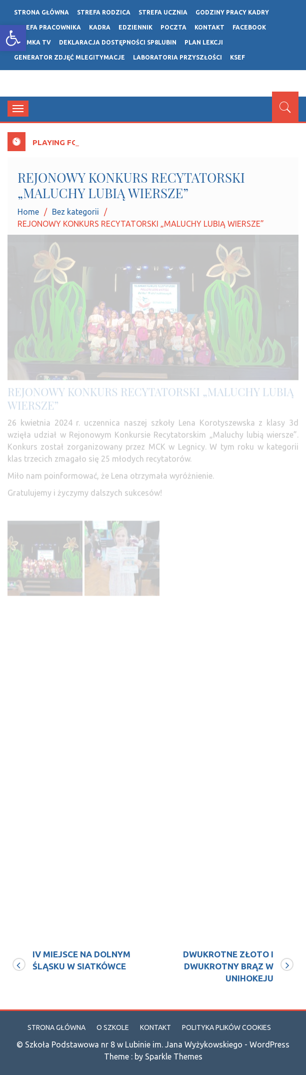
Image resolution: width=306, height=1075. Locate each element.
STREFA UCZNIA (163, 12)
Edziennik (135, 27)
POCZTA (173, 27)
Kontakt (209, 27)
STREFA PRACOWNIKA (47, 27)
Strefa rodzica (103, 12)
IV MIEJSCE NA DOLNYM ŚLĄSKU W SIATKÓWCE (81, 960)
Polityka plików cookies (226, 1027)
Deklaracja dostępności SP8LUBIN (117, 42)
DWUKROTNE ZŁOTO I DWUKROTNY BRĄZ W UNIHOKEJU (228, 966)
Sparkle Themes (173, 1056)
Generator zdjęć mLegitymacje (69, 57)
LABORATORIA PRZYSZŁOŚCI (177, 57)
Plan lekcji (203, 42)
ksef (237, 57)
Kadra (99, 27)
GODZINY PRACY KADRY (232, 12)
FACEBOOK (249, 27)
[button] (13, 38)
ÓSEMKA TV (32, 42)
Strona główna (41, 12)
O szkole (112, 1027)
